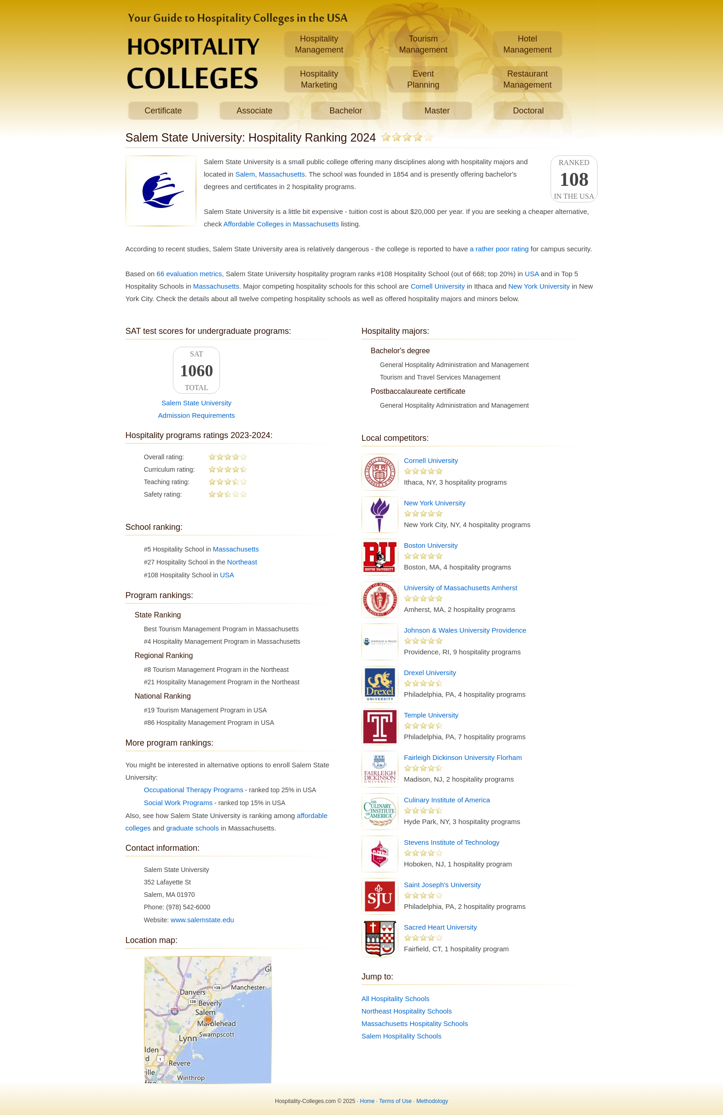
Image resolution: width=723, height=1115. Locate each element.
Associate (255, 110)
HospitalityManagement (319, 44)
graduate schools (192, 828)
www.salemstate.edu (202, 920)
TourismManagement (423, 44)
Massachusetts (282, 174)
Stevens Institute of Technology (451, 842)
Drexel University (430, 672)
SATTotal (196, 370)
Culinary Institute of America (447, 800)
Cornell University (438, 286)
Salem (245, 174)
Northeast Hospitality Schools (407, 1011)
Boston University (431, 545)
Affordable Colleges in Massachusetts (281, 224)
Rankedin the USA (574, 179)
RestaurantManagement (527, 79)
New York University (538, 286)
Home (367, 1101)
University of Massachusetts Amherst (460, 588)
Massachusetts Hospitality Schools (415, 1023)
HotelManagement (527, 44)
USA (532, 274)
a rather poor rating (499, 249)
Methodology (432, 1101)
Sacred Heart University (440, 927)
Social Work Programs (178, 803)
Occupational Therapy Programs (193, 790)
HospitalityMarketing (319, 79)
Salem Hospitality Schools (401, 1036)
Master (437, 110)
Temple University (431, 715)
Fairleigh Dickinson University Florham (463, 757)
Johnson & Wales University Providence (465, 630)
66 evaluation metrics (189, 274)
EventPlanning (423, 79)
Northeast (242, 562)
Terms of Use (395, 1101)
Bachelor (345, 110)
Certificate (163, 110)
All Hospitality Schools (396, 998)
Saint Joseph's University (442, 885)
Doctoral (528, 110)
